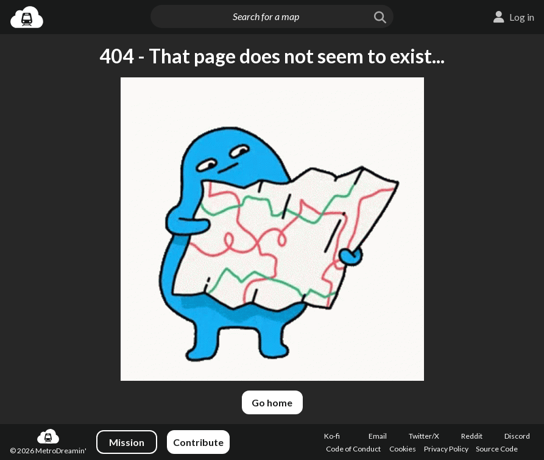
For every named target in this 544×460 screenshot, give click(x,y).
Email (378, 436)
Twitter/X (424, 436)
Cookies (402, 448)
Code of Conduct (353, 448)
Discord (517, 436)
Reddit (471, 436)
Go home (272, 402)
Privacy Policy (446, 448)
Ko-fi (332, 436)
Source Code (497, 448)
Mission (126, 442)
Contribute (198, 442)
